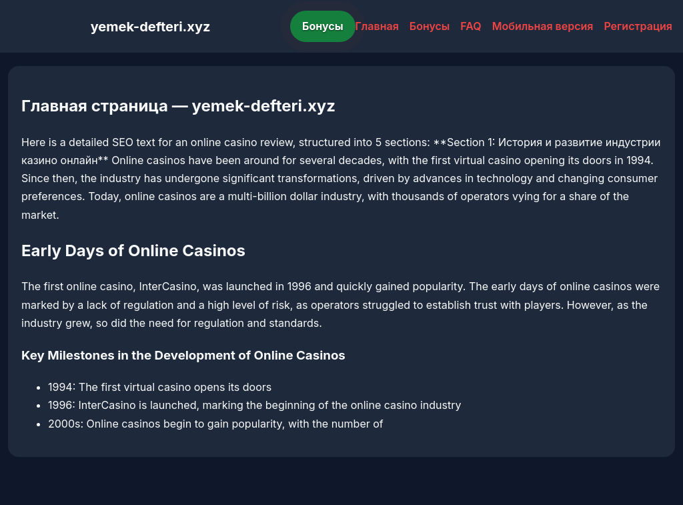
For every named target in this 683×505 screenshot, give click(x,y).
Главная (377, 26)
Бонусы (323, 26)
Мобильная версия (543, 26)
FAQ (470, 26)
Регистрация (638, 26)
